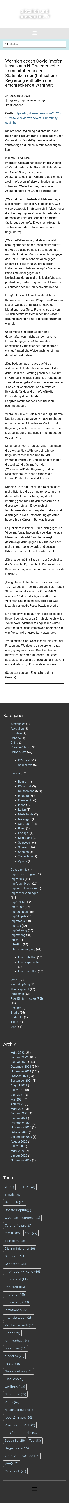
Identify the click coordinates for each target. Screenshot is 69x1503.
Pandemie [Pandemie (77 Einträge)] (15, 1394)
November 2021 (21, 1071)
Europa (15, 773)
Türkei (15, 1022)
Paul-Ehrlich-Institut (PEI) (27, 998)
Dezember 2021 (21, 1066)
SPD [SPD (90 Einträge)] (11, 1433)
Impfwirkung (19, 930)
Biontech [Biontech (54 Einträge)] (14, 1202)
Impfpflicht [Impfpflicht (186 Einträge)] (17, 1279)
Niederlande (25, 814)
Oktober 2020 (19, 1132)
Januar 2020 (19, 1155)
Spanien (23, 852)
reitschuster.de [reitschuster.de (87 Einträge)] (19, 1410)
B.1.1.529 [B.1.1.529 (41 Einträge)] (26, 1187)
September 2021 (21, 1080)
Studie (15, 1012)
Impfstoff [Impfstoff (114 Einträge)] (15, 1287)
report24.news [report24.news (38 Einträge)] (18, 1417)
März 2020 (18, 1151)
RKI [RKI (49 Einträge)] (29, 1425)
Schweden (24, 842)
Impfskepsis (18, 916)
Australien (17, 728)
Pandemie (17, 994)
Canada (16, 738)
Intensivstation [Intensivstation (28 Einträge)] (19, 1317)
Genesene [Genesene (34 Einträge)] (15, 1264)
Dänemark (24, 786)
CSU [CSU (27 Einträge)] (31, 1233)
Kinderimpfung (20, 984)
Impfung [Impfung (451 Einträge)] (15, 1294)
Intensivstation (27, 971)
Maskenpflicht (20, 989)
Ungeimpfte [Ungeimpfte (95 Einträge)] (17, 1448)
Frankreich (25, 800)
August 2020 (19, 1141)
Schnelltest (25, 765)
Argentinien (18, 724)
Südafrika (17, 1017)
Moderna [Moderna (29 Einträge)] (14, 1356)
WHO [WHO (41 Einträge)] (11, 1463)
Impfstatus (18, 921)
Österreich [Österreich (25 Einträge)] (15, 1471)
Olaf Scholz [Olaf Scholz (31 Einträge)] (15, 1379)
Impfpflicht (18, 902)
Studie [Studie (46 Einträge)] (30, 1433)
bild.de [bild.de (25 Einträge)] (13, 1195)
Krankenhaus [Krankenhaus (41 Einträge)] (17, 1340)
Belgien (23, 781)
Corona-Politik (20, 747)
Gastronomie (19, 869)
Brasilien (16, 733)
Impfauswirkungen (23, 874)
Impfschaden (14, 105)
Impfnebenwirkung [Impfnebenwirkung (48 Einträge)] (22, 1271)
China (14, 742)
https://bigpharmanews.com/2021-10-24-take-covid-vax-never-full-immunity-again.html (32, 118)
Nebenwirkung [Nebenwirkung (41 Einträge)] (19, 1371)
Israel (14, 980)
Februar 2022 (19, 1057)
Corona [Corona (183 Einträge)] (31, 1218)
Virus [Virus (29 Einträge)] (11, 1456)
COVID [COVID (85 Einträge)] (13, 1233)
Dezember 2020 (21, 1123)
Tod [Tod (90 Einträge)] (35, 1440)
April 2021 (17, 1104)
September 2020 (21, 1137)
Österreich (24, 823)
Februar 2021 (19, 1113)
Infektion (16, 944)
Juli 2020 (17, 1146)
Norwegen (24, 819)
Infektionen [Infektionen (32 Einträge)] (16, 1310)
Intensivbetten (27, 957)
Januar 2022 (19, 1062)
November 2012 (21, 1160)
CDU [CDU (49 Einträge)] (11, 1218)
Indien (15, 940)
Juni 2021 (17, 1094)
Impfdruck (17, 879)
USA (13, 1026)
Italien (22, 809)
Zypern (22, 861)
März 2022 (18, 1052)
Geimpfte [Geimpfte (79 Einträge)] (15, 1256)
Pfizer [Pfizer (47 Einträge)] (12, 1402)
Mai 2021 (17, 1099)
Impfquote (17, 907)
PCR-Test (24, 760)
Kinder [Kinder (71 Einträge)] (12, 1333)
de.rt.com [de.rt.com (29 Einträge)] (15, 1241)
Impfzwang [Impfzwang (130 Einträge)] (17, 1302)
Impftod (16, 926)
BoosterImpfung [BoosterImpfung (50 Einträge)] (20, 1210)
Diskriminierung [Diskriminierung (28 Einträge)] (20, 1248)
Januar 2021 (19, 1118)
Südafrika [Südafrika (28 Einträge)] (15, 1440)
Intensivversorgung (23, 949)
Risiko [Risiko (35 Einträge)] (12, 1425)
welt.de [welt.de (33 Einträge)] (30, 1456)
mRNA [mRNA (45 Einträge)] (13, 1363)
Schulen (16, 1008)
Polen (21, 828)
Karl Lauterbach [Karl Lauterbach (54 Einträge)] (19, 1325)
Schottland (25, 838)
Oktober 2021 (19, 1076)
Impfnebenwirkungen (33, 100)
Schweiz (23, 847)
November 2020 (21, 1127)
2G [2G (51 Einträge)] (9, 1187)
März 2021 (18, 1109)
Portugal (23, 833)
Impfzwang (18, 935)
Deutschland (26, 791)
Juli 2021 (17, 1090)
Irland (21, 805)
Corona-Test (18, 752)
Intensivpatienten (29, 962)
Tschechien (25, 856)
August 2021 (19, 1085)
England (13, 100)
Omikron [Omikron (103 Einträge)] (15, 1387)
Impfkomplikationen (24, 888)
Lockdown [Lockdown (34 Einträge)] (15, 1348)
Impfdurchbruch (21, 883)
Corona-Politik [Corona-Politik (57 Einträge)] (18, 1225)
